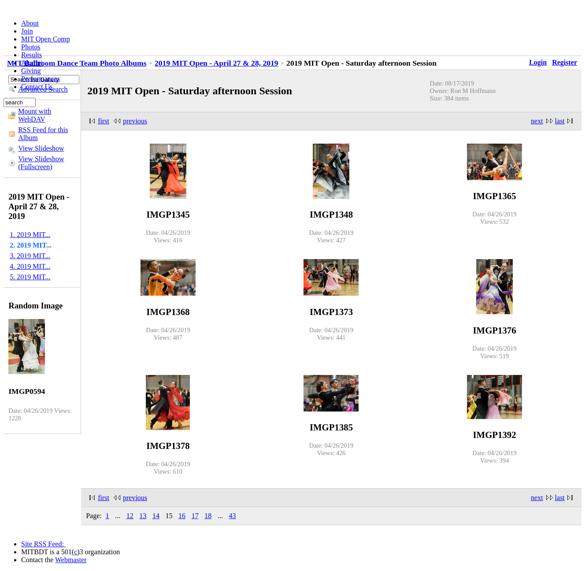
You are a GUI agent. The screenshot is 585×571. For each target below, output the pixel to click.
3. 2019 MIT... (30, 256)
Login (538, 62)
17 (195, 515)
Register (564, 62)
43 (232, 515)
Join (27, 31)
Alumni (32, 63)
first (103, 121)
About (30, 23)
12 (129, 515)
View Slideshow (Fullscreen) (41, 163)
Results (31, 55)
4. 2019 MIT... (30, 266)
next (537, 121)
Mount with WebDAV (34, 115)
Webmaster (71, 560)
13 (142, 515)
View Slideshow (41, 148)
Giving (31, 70)
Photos (31, 47)
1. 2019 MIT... (30, 234)
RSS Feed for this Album (43, 133)
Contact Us (37, 86)
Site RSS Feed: (43, 544)
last (560, 121)
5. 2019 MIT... (30, 277)
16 (181, 515)
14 (155, 515)
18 (207, 515)
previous (135, 121)
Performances (40, 78)
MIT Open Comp (45, 39)
